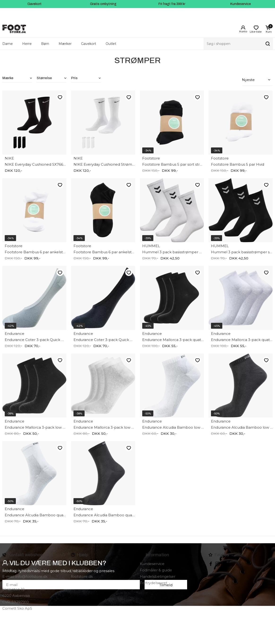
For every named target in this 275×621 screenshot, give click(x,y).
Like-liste (60, 97)
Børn (45, 44)
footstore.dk (82, 576)
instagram (217, 564)
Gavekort (34, 4)
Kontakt (78, 570)
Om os (77, 563)
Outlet (111, 44)
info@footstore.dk (31, 576)
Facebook (211, 564)
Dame (7, 44)
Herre (27, 44)
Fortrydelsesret (153, 583)
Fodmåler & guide (156, 570)
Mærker (65, 44)
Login (243, 28)
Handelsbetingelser (157, 576)
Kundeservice (240, 4)
